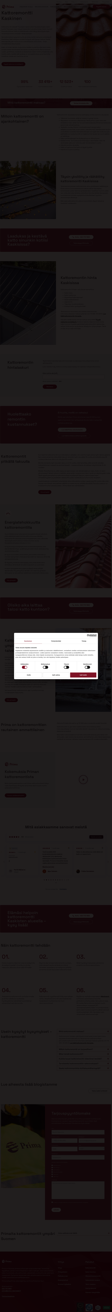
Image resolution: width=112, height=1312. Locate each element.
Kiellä (29, 675)
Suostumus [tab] (28, 641)
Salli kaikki (83, 675)
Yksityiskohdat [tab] (56, 641)
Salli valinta (56, 675)
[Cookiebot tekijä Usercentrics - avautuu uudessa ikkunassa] (88, 635)
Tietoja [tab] (84, 641)
